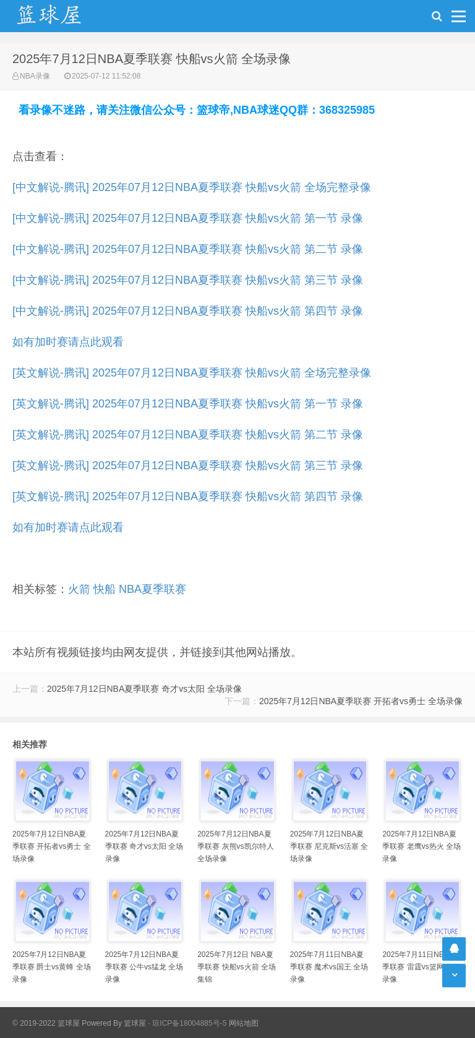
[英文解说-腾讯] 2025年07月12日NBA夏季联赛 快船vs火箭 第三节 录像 (187, 465)
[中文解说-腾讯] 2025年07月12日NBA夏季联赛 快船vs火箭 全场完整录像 (191, 187)
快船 (104, 589)
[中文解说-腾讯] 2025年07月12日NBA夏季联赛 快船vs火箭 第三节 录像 (187, 280)
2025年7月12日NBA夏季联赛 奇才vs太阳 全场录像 (144, 689)
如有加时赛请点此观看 (68, 342)
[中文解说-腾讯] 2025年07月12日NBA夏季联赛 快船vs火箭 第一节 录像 (187, 218)
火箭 (79, 589)
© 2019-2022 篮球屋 (46, 1023)
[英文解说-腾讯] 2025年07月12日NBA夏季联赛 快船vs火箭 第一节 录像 (187, 404)
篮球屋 (135, 1023)
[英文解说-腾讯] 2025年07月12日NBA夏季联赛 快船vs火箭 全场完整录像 (191, 373)
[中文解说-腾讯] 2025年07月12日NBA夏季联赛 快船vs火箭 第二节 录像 (187, 249)
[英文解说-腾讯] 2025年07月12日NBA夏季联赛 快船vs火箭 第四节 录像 (187, 496)
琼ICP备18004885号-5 (189, 1023)
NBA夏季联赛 (152, 589)
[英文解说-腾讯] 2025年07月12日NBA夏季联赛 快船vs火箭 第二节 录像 (187, 434)
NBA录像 (35, 76)
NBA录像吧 (62, 16)
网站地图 (244, 1023)
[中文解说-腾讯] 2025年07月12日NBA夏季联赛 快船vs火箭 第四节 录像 (187, 311)
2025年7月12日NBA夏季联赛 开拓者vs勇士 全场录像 (361, 701)
